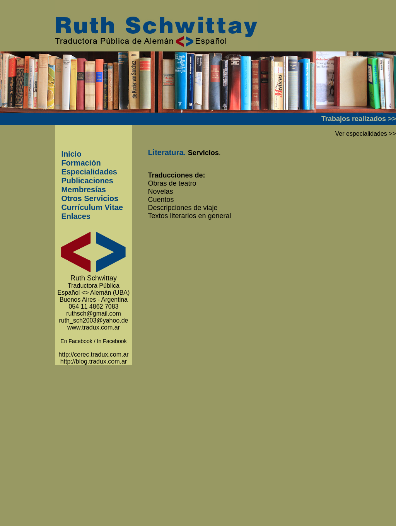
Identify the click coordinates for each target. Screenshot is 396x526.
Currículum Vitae (92, 207)
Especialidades (89, 171)
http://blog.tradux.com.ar (93, 361)
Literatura (165, 152)
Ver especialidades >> (365, 133)
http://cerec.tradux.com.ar (93, 354)
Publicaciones (87, 180)
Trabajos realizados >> (358, 119)
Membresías (83, 189)
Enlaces (75, 216)
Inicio (71, 154)
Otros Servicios (89, 198)
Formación (81, 163)
